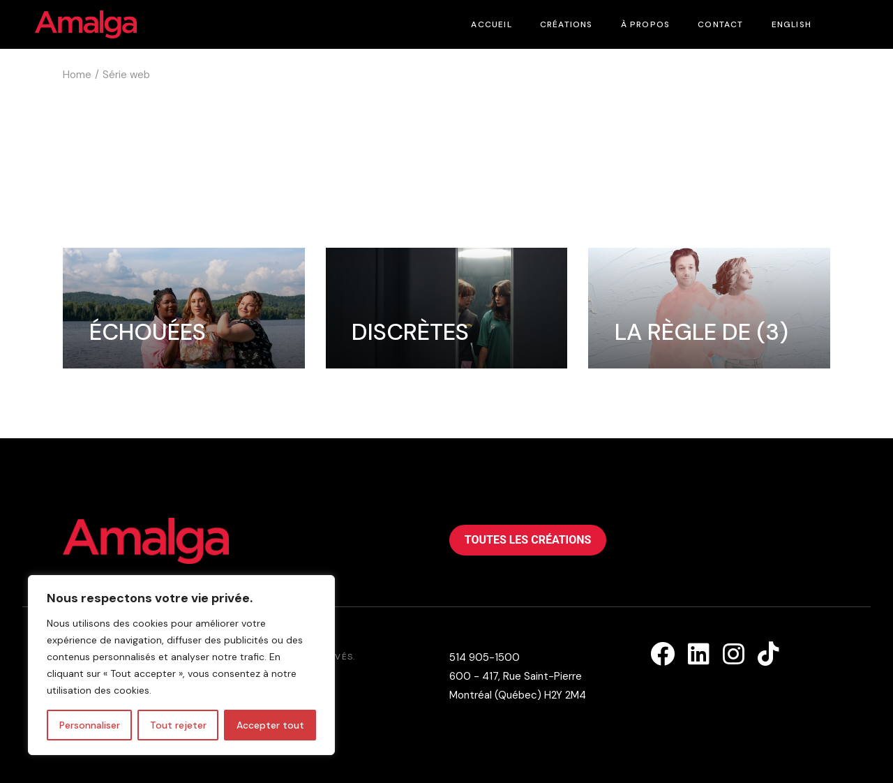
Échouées (147, 332)
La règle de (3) (701, 332)
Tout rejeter (178, 725)
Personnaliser (89, 725)
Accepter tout (270, 725)
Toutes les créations (528, 539)
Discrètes (410, 332)
